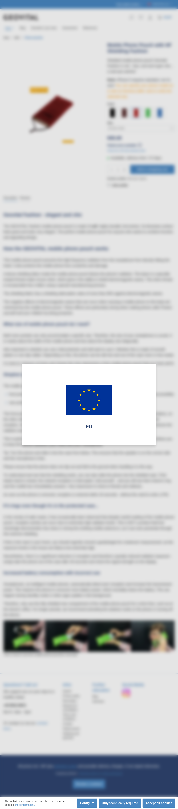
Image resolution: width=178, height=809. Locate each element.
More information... (25, 804)
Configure (87, 803)
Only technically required (120, 803)
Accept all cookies (158, 803)
